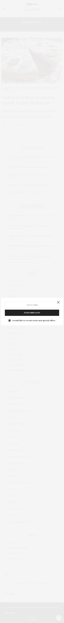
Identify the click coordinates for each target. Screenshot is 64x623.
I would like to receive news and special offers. (34, 320)
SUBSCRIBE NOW (32, 313)
